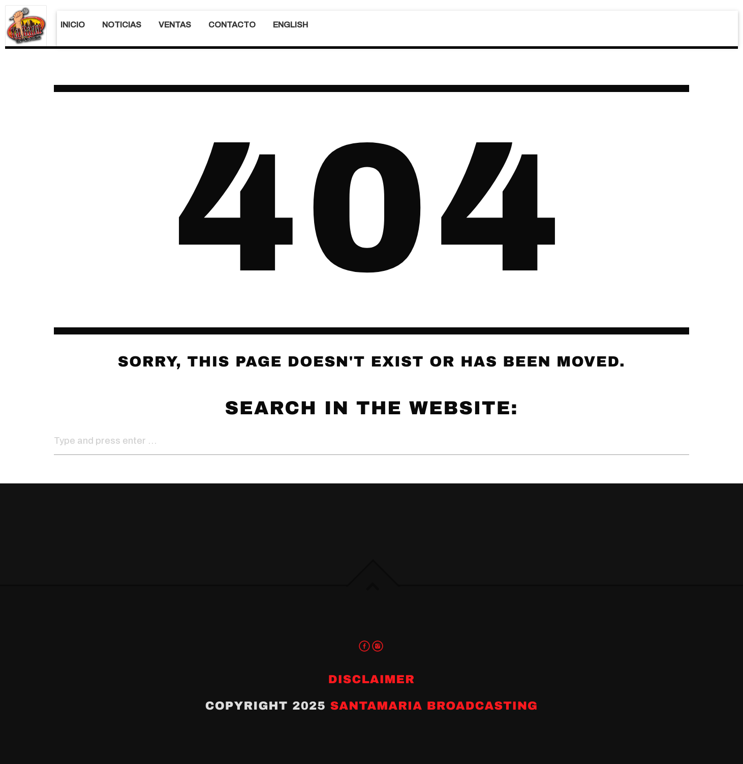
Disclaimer (371, 679)
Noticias (121, 24)
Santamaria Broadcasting (434, 705)
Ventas (175, 24)
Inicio (72, 24)
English (290, 24)
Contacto (232, 24)
